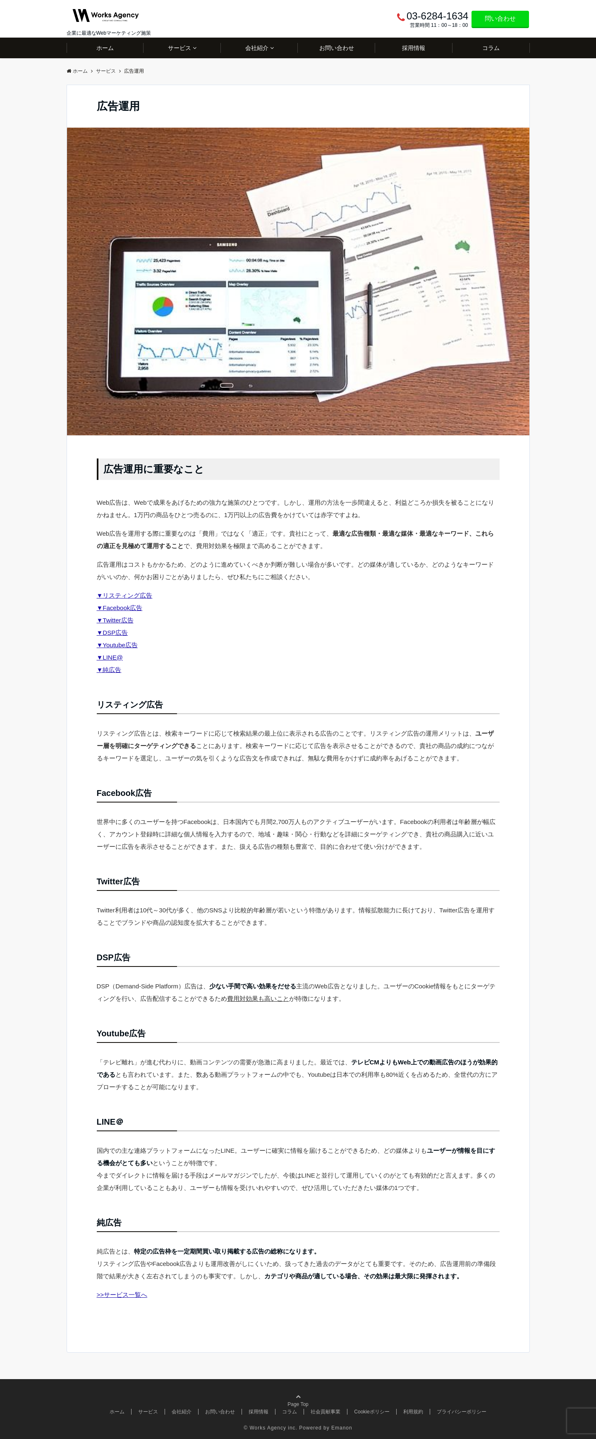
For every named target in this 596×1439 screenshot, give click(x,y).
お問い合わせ (336, 48)
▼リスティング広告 (125, 595)
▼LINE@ (110, 657)
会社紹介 (256, 48)
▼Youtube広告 (117, 644)
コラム (491, 48)
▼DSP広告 (112, 632)
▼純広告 (109, 669)
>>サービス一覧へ (122, 1294)
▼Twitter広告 (115, 620)
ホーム (105, 48)
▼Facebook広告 (120, 607)
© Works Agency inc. (270, 1428)
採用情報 (413, 48)
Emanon (341, 1428)
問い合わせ (500, 18)
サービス (179, 48)
